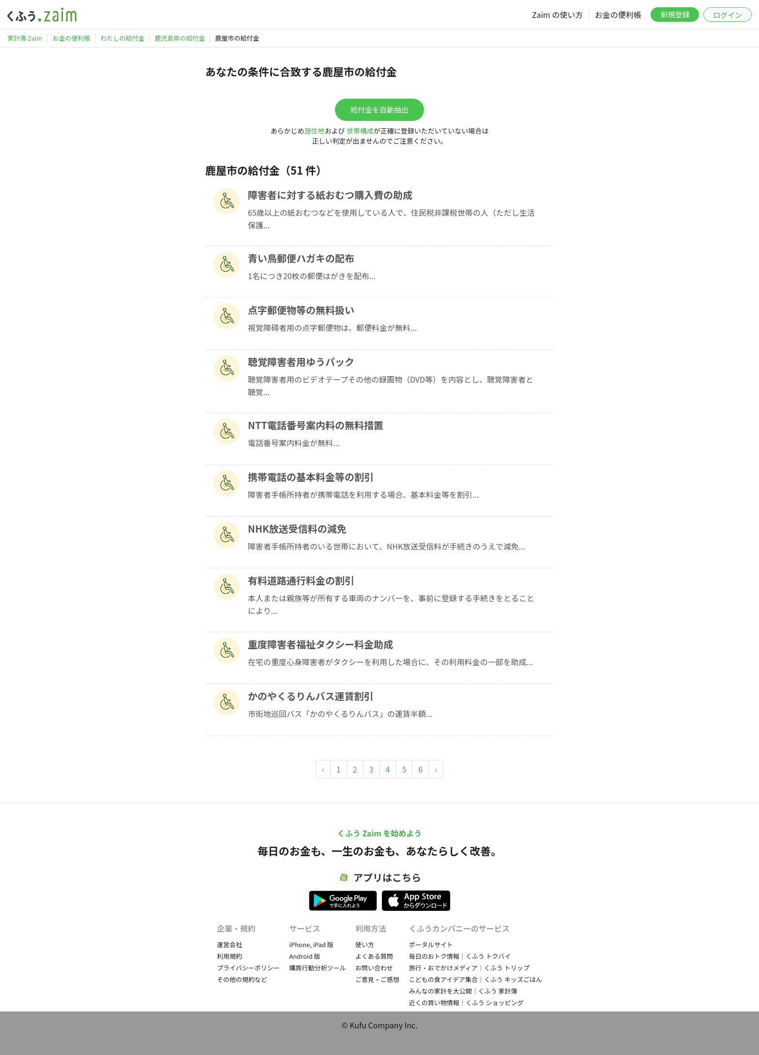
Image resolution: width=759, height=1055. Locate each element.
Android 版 (304, 956)
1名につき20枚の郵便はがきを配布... (312, 276)
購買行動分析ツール (317, 967)
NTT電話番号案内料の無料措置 (315, 425)
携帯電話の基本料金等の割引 (311, 477)
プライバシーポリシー (248, 967)
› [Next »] (436, 769)
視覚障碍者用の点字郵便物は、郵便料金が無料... (332, 327)
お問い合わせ (374, 967)
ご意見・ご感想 (377, 979)
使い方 (364, 944)
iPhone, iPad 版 (311, 944)
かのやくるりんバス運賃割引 (311, 696)
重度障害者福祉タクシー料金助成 (320, 644)
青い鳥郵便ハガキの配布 (301, 258)
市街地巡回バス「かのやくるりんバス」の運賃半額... (340, 713)
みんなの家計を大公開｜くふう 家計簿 (463, 991)
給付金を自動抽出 (379, 109)
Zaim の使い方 (557, 14)
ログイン (727, 15)
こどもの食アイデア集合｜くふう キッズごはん (475, 979)
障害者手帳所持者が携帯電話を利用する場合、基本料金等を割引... (363, 494)
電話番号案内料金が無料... (293, 442)
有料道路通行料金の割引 (301, 580)
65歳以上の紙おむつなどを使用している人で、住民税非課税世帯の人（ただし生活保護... (391, 219)
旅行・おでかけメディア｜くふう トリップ (469, 967)
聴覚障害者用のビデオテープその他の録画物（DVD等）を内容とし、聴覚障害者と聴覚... (390, 385)
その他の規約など (242, 979)
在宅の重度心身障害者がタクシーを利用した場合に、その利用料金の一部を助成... (390, 662)
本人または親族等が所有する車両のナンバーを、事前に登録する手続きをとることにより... (391, 604)
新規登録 (674, 14)
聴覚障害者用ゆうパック (301, 362)
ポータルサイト (431, 944)
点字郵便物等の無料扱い (301, 310)
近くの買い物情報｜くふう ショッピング (466, 1002)
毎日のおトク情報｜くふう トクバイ (460, 956)
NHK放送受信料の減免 (297, 528)
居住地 (314, 130)
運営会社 (229, 944)
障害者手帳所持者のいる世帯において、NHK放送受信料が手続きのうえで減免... (386, 546)
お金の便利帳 (618, 14)
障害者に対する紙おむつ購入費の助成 (330, 195)
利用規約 (229, 956)
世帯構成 (360, 130)
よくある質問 (374, 956)
